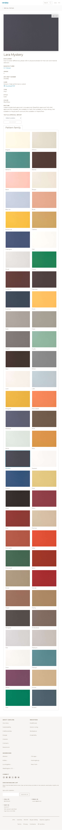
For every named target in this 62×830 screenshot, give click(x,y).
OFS (13, 819)
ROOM (26, 819)
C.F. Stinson (7, 68)
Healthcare (33, 723)
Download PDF (9, 86)
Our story (6, 723)
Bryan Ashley (34, 819)
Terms (19, 824)
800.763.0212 (7, 801)
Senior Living (34, 727)
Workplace (33, 731)
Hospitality (33, 735)
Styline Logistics (45, 819)
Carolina (19, 819)
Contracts (33, 824)
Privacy (25, 824)
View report (12, 122)
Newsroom (6, 747)
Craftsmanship (7, 731)
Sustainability (7, 727)
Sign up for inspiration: (8, 790)
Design (5, 735)
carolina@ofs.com (36, 801)
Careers (5, 739)
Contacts (5, 743)
